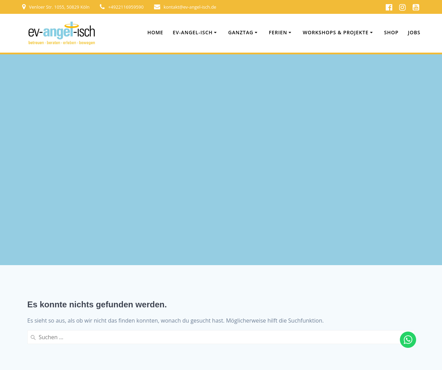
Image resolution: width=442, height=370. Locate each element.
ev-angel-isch (193, 32)
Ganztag (240, 32)
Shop (391, 32)
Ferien (278, 32)
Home (155, 32)
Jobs (414, 32)
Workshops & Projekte (336, 32)
